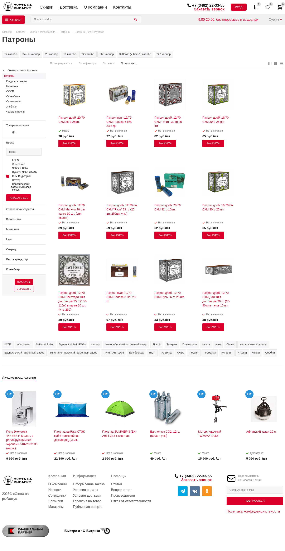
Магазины (55, 507)
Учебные (11, 106)
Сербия (270, 352)
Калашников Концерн (253, 344)
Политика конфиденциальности (253, 511)
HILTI (152, 352)
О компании (95, 7)
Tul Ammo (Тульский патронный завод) (74, 352)
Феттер (95, 344)
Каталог (16, 19)
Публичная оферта (87, 507)
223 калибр (163, 54)
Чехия (256, 352)
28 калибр (51, 54)
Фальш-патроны (15, 111)
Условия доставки (87, 495)
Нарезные (12, 86)
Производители (123, 495)
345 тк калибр (31, 54)
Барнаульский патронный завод (24, 352)
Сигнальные (13, 101)
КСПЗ (7, 344)
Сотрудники (57, 495)
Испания (226, 352)
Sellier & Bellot (45, 344)
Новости (54, 490)
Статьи (116, 484)
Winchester (23, 344)
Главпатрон (189, 344)
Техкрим (171, 344)
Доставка (69, 7)
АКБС (180, 352)
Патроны (9, 75)
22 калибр (88, 54)
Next (280, 379)
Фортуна (166, 352)
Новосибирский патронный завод (126, 344)
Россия (193, 352)
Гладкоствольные (16, 81)
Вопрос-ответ (121, 490)
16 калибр (69, 54)
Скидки (46, 7)
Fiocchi (157, 344)
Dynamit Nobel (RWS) (72, 344)
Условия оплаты (85, 490)
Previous (273, 379)
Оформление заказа (89, 484)
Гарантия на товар (87, 501)
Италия (242, 352)
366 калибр (107, 54)
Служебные (13, 96)
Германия (210, 352)
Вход (238, 7)
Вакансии (55, 501)
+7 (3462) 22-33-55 (208, 5)
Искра (206, 344)
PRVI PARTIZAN (113, 352)
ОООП (10, 91)
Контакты (122, 7)
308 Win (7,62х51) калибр (135, 54)
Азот (218, 344)
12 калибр (10, 54)
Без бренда (136, 352)
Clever (230, 344)
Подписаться (255, 500)
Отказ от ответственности (131, 501)
